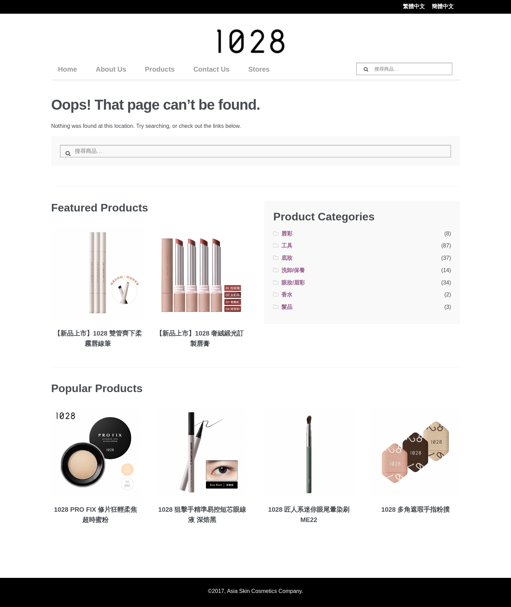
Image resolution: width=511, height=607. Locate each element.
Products (160, 69)
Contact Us (211, 69)
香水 (286, 295)
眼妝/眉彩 (293, 283)
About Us (111, 69)
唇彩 (286, 233)
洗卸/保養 (293, 270)
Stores (258, 69)
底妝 (286, 258)
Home (67, 69)
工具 (286, 245)
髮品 (286, 307)
